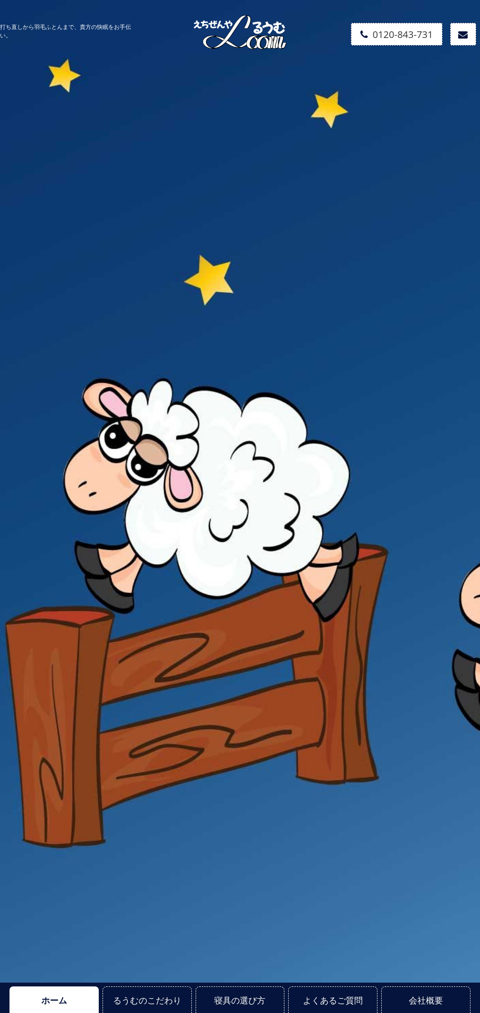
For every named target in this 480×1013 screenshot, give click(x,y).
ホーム (54, 1000)
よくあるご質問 (333, 1000)
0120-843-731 (396, 34)
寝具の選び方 (239, 1000)
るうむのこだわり (147, 1000)
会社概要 (426, 1000)
